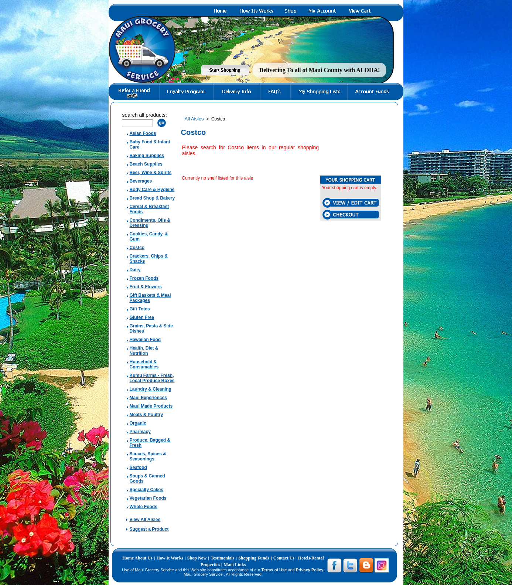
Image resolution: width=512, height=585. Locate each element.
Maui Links (235, 564)
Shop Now (196, 558)
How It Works (170, 558)
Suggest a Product (148, 529)
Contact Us (284, 558)
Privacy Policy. (310, 570)
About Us (143, 558)
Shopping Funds (253, 558)
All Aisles (194, 119)
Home (128, 558)
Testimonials (222, 558)
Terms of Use (274, 570)
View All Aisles (144, 519)
